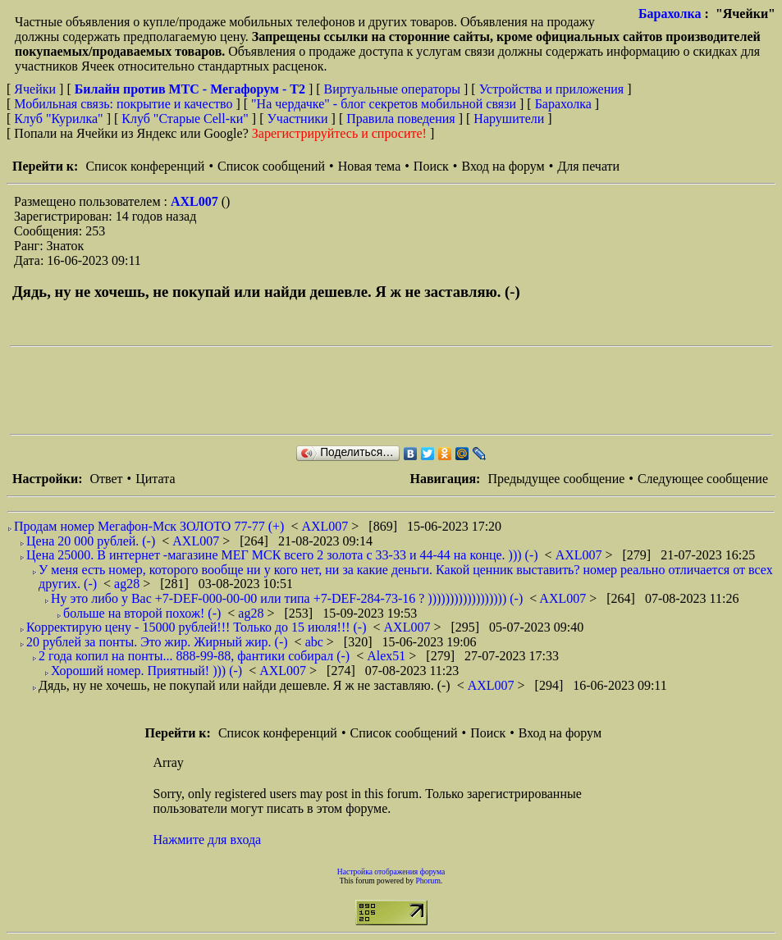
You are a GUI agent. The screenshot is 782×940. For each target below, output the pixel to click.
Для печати (588, 166)
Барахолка (670, 14)
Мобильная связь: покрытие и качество (123, 104)
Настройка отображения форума (391, 871)
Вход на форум (502, 166)
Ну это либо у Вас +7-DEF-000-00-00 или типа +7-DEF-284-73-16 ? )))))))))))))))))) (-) (287, 598)
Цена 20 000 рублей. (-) (90, 541)
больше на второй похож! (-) (142, 613)
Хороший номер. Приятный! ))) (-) (146, 671)
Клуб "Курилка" (58, 118)
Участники (298, 118)
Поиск (431, 166)
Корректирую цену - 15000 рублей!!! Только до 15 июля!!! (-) (196, 627)
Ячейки (36, 89)
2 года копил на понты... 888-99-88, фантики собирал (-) (194, 656)
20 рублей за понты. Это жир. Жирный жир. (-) (157, 642)
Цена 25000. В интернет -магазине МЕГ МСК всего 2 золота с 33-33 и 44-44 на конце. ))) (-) (282, 555)
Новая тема (369, 166)
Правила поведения (400, 118)
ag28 (128, 584)
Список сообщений (271, 166)
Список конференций (144, 166)
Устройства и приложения (551, 89)
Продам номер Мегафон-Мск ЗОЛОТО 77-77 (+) (149, 526)
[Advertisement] (308, 390)
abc (316, 642)
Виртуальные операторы (392, 89)
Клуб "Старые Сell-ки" (185, 118)
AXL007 (196, 201)
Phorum (427, 880)
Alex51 (388, 656)
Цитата (155, 479)
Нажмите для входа (207, 839)
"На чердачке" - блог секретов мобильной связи (383, 104)
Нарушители (508, 118)
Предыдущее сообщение (555, 479)
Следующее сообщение (703, 479)
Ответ (105, 479)
